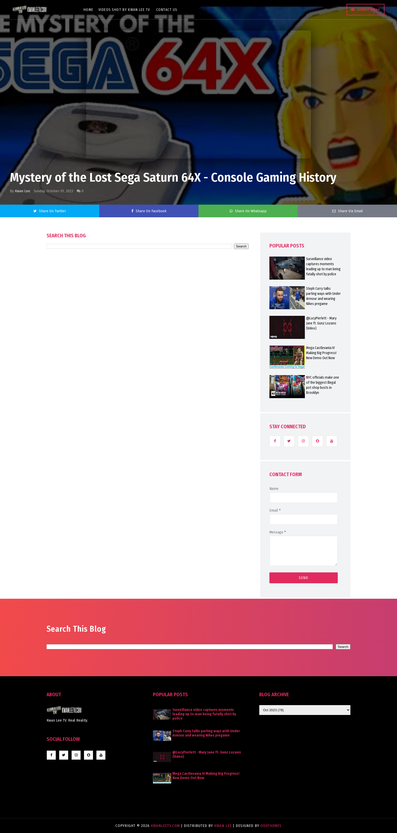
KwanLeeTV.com (166, 825)
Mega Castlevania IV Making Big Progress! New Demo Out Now (321, 353)
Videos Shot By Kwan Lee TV (124, 10)
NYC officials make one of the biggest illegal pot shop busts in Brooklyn (322, 385)
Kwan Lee (22, 191)
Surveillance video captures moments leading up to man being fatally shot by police (323, 266)
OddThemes (271, 825)
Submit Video (368, 9)
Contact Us (166, 10)
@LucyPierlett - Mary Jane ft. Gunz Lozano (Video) (321, 323)
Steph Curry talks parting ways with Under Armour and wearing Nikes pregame (323, 296)
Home (88, 10)
